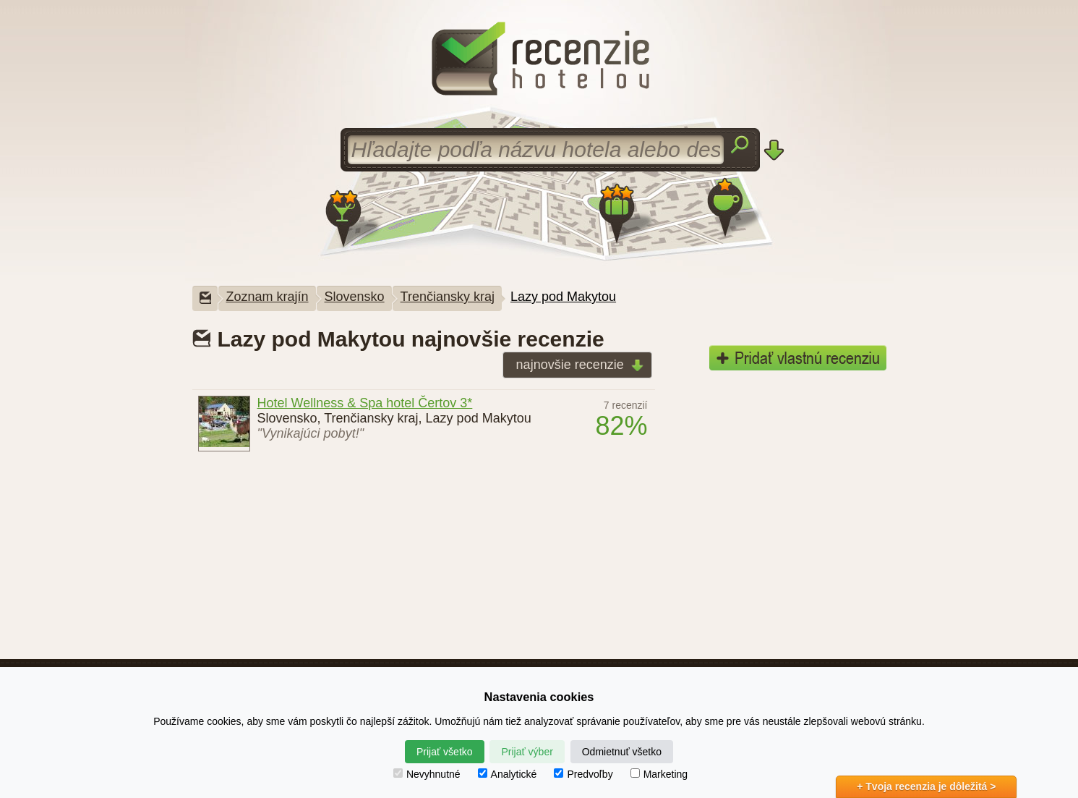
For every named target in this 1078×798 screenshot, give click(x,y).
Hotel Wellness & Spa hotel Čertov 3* (365, 403)
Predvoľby (583, 774)
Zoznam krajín (267, 296)
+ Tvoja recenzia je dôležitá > (926, 786)
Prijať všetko (444, 751)
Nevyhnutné (427, 774)
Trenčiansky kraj (448, 296)
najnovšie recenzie (575, 365)
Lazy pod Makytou (563, 296)
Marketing (659, 774)
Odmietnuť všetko (622, 751)
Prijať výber (526, 751)
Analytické (507, 774)
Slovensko (355, 296)
